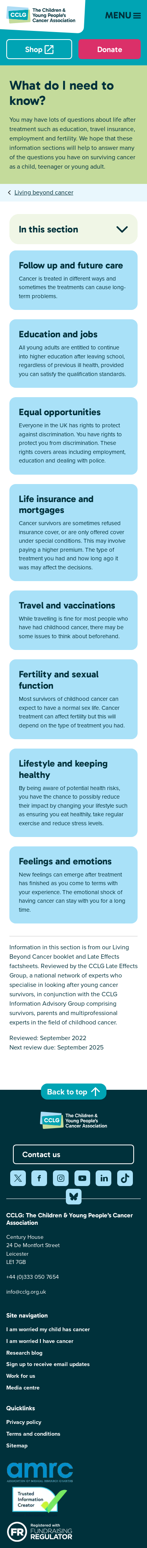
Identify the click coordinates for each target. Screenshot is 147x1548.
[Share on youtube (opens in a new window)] (82, 1178)
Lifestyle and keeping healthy (63, 769)
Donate (109, 49)
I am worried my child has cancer (48, 1329)
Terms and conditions (33, 1434)
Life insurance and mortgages (56, 504)
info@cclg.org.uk (26, 1291)
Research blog (24, 1353)
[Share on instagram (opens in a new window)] (61, 1178)
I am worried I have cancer (39, 1341)
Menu (123, 15)
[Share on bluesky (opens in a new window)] (74, 1196)
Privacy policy (23, 1422)
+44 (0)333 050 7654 (32, 1277)
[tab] (39, 192)
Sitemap (16, 1446)
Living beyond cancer (44, 192)
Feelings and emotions (65, 861)
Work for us (20, 1376)
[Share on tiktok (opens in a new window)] (125, 1178)
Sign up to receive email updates (48, 1364)
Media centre (23, 1388)
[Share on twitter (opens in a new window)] (18, 1178)
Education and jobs (58, 334)
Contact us (41, 1154)
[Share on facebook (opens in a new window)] (39, 1178)
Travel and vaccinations (67, 605)
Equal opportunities (60, 412)
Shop (33, 49)
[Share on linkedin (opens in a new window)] (103, 1178)
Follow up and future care (71, 265)
